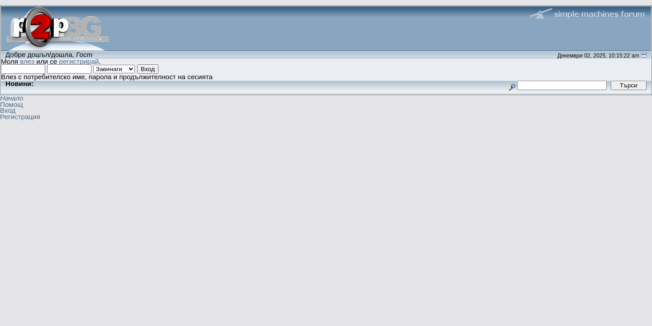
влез (27, 61)
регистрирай (79, 61)
